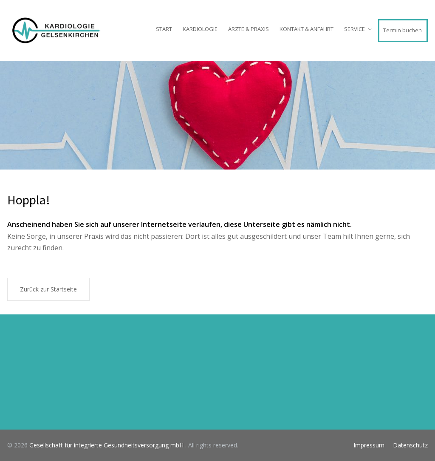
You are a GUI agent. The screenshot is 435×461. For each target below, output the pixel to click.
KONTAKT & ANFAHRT (306, 29)
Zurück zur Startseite (48, 289)
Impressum (368, 445)
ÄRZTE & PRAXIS (248, 29)
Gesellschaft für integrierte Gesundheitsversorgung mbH (107, 445)
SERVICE (354, 29)
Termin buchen (402, 30)
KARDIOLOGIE (200, 29)
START (164, 29)
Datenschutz (410, 445)
